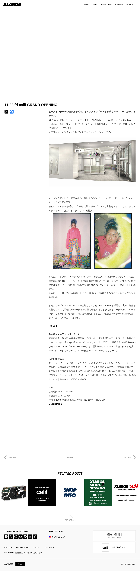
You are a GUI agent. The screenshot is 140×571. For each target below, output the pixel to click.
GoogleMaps (55, 404)
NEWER (12, 457)
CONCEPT (8, 547)
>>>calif (53, 326)
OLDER (127, 457)
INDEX (70, 457)
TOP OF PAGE (70, 520)
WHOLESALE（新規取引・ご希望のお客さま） (23, 552)
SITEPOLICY (49, 547)
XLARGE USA (58, 536)
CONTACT (36, 547)
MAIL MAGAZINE (22, 547)
